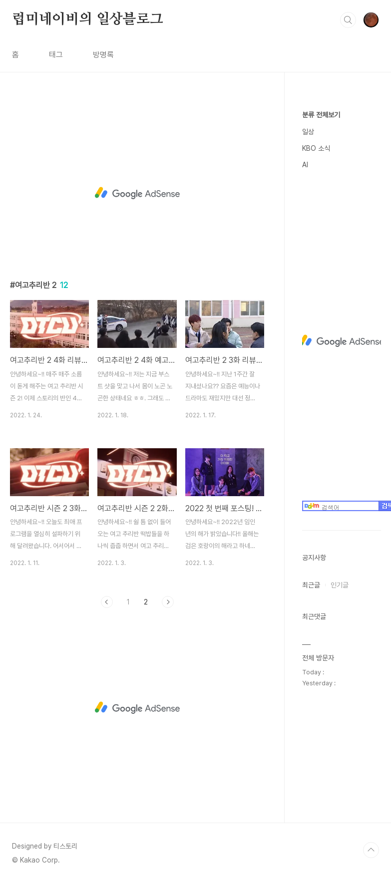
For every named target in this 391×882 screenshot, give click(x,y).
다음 (168, 602)
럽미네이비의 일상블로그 (87, 19)
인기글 (340, 585)
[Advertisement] (137, 193)
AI (305, 165)
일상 (308, 132)
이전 (107, 602)
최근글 (311, 585)
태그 (56, 54)
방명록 (103, 54)
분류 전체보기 (321, 115)
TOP (371, 850)
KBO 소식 (316, 148)
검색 (348, 19)
